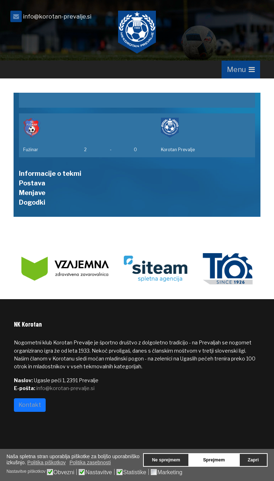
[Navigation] (241, 69)
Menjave (32, 192)
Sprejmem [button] (214, 459)
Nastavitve (98, 472)
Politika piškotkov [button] (46, 462)
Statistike (134, 472)
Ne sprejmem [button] (166, 459)
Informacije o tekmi (50, 173)
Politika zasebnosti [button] (90, 462)
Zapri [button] (253, 459)
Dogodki (32, 202)
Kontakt (30, 404)
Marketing (169, 472)
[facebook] (251, 18)
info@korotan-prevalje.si (57, 16)
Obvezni (64, 472)
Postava (32, 183)
